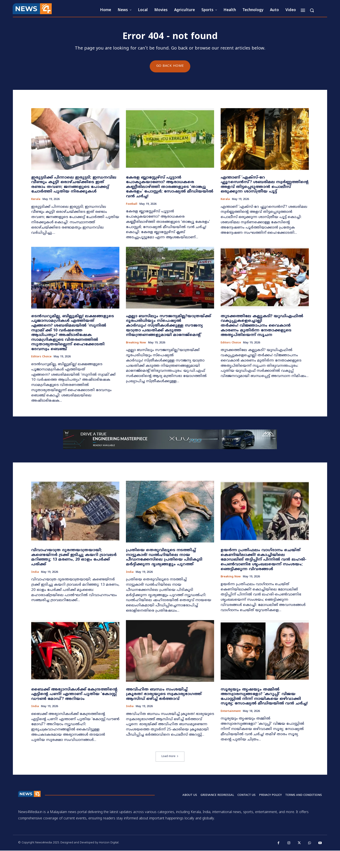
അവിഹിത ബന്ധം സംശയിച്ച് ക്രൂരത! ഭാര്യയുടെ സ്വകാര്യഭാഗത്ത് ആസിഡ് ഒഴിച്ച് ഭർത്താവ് (164, 694)
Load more (170, 756)
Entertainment (231, 711)
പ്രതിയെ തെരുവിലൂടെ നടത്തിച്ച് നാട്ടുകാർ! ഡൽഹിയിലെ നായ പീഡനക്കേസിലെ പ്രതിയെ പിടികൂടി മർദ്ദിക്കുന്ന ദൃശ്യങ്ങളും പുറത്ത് (164, 557)
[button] (312, 10)
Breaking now (136, 343)
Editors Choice (41, 357)
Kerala (35, 199)
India (35, 572)
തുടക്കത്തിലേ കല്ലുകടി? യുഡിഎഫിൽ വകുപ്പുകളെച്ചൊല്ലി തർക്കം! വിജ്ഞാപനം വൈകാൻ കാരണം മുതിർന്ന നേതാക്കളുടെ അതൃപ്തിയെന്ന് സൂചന (262, 326)
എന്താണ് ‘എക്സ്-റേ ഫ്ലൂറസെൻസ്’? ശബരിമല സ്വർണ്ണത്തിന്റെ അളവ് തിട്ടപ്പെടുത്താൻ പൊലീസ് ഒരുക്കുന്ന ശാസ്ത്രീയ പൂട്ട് (265, 184)
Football (131, 204)
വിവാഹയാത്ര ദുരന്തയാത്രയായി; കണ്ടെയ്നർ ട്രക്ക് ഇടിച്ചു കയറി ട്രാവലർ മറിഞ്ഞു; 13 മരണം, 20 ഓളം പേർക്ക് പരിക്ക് (74, 557)
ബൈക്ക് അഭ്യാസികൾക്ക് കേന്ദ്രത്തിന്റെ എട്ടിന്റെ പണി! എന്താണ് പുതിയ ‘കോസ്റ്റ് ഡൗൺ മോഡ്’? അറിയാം (74, 694)
